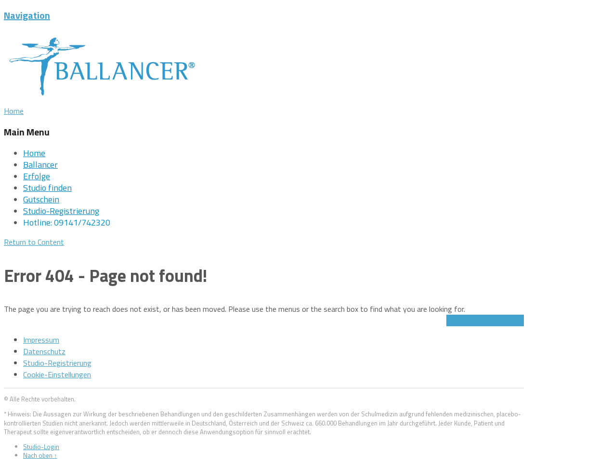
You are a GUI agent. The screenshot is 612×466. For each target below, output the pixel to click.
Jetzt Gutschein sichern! (485, 320)
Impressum (41, 340)
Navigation (27, 15)
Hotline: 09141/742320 (66, 222)
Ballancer (40, 164)
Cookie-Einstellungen (57, 374)
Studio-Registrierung (61, 210)
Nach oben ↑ (40, 455)
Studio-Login (41, 447)
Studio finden (47, 187)
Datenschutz (44, 351)
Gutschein (41, 199)
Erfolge (36, 176)
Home (34, 153)
